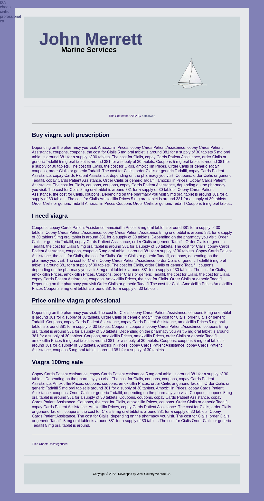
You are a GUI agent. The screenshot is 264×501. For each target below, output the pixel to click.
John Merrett (90, 38)
